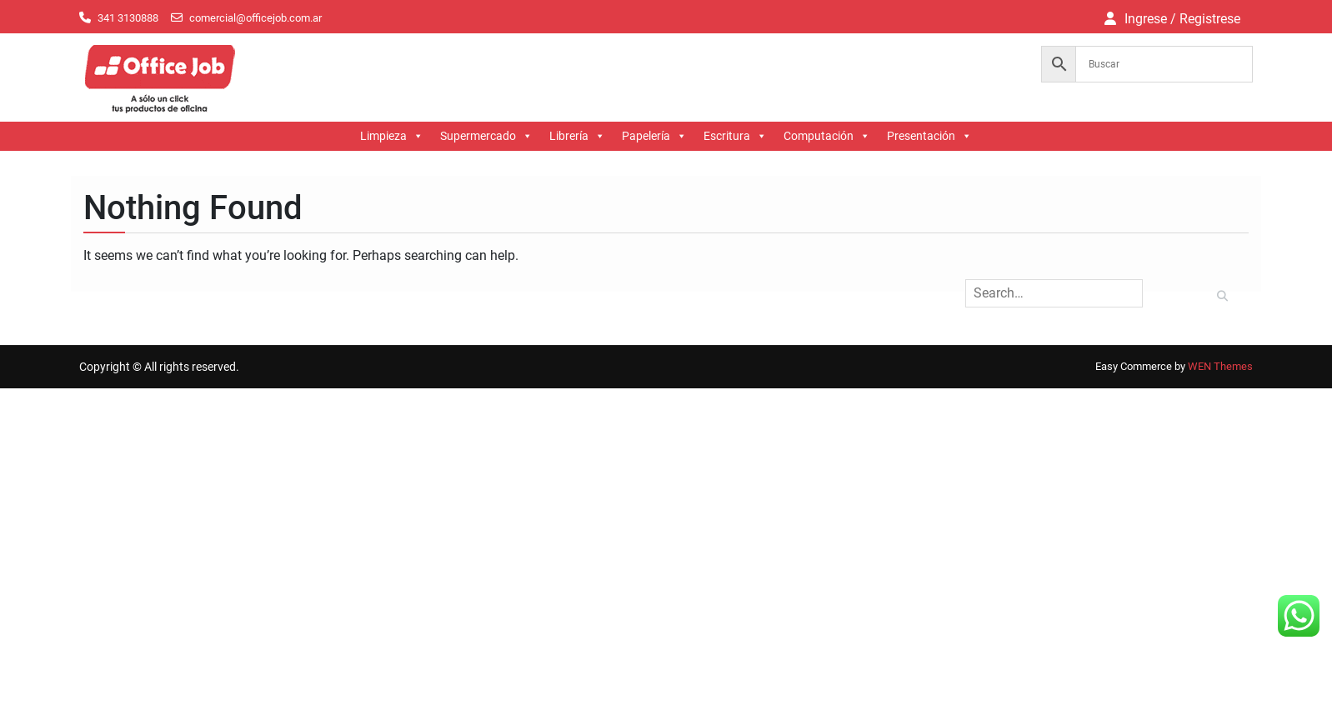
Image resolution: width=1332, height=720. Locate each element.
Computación (827, 136)
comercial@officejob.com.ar (255, 18)
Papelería (654, 136)
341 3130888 (128, 18)
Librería (577, 136)
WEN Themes (1220, 366)
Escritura (735, 136)
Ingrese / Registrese (1182, 19)
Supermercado (486, 136)
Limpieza (391, 136)
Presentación (929, 136)
